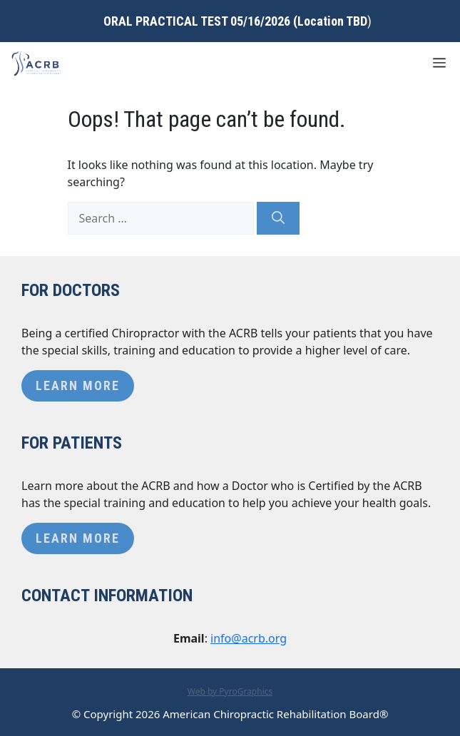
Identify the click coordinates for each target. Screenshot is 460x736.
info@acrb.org (248, 638)
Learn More (78, 385)
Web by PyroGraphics (230, 691)
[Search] (278, 218)
